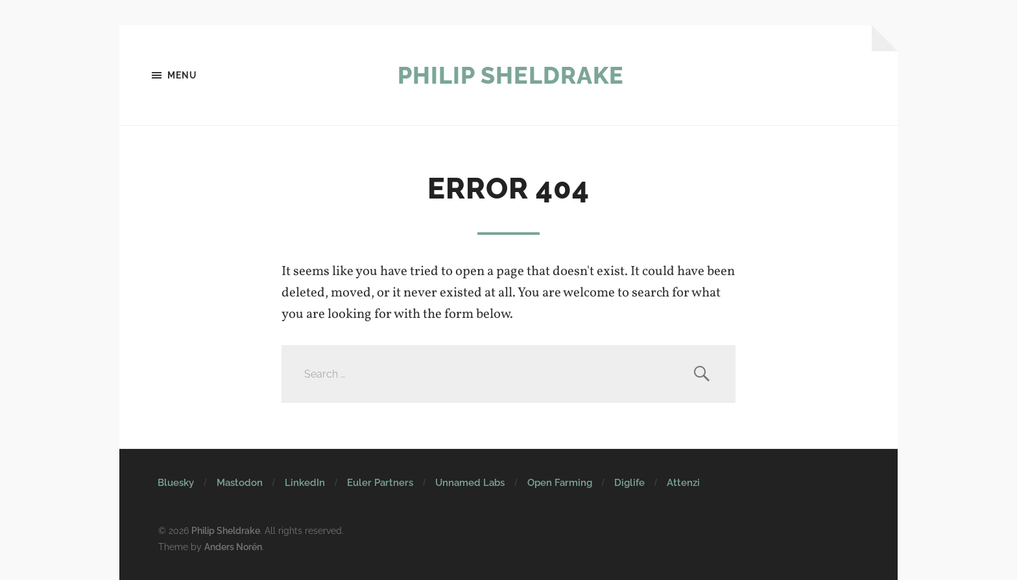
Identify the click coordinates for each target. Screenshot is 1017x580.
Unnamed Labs (470, 483)
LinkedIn (305, 483)
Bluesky (176, 483)
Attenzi (683, 483)
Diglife (629, 483)
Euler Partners (380, 483)
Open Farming (559, 483)
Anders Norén (233, 546)
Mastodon (240, 483)
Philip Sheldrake (511, 75)
